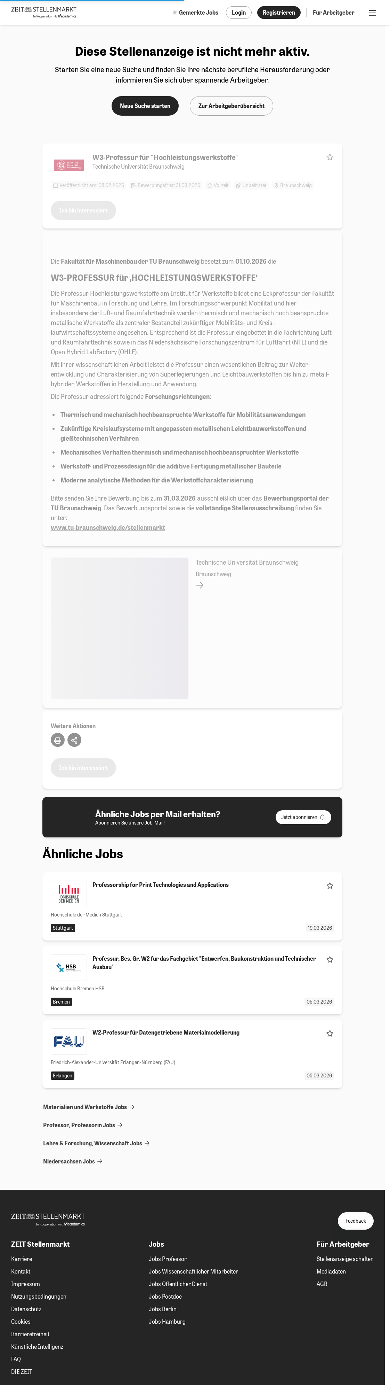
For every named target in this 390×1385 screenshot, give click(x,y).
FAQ (16, 1359)
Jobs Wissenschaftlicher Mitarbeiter (193, 1271)
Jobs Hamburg (167, 1321)
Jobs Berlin (163, 1309)
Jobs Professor (168, 1258)
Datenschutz (26, 1309)
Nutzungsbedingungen (38, 1296)
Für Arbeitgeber (334, 12)
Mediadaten (331, 1271)
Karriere (21, 1258)
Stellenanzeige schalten (345, 1258)
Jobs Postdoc (165, 1296)
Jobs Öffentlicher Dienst (178, 1283)
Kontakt (20, 1271)
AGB (322, 1283)
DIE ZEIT (21, 1371)
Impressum (25, 1283)
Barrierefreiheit (30, 1334)
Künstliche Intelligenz (37, 1346)
